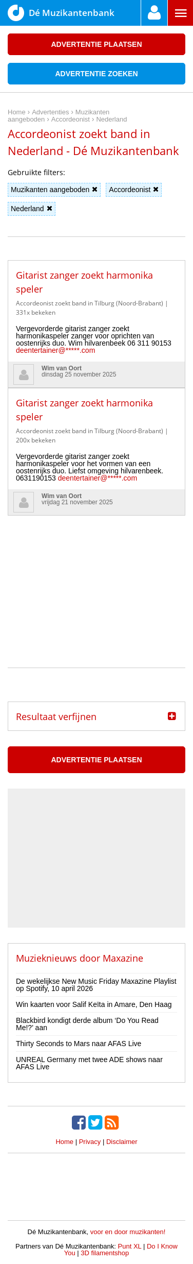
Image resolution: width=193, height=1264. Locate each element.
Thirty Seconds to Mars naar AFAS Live (78, 1043)
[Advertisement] (96, 580)
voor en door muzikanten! (128, 1232)
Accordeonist (134, 189)
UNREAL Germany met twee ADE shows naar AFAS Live (89, 1063)
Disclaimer (122, 1142)
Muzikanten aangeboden (54, 189)
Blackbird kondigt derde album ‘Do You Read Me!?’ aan (87, 1024)
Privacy (90, 1142)
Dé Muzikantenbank (61, 13)
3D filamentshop (105, 1253)
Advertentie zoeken (96, 74)
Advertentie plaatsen (96, 44)
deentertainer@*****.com (55, 350)
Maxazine (123, 958)
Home (64, 1142)
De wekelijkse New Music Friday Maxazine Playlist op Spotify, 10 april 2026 (96, 985)
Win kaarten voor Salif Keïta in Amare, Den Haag (93, 1004)
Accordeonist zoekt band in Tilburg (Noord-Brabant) (89, 303)
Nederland (31, 208)
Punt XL (130, 1246)
